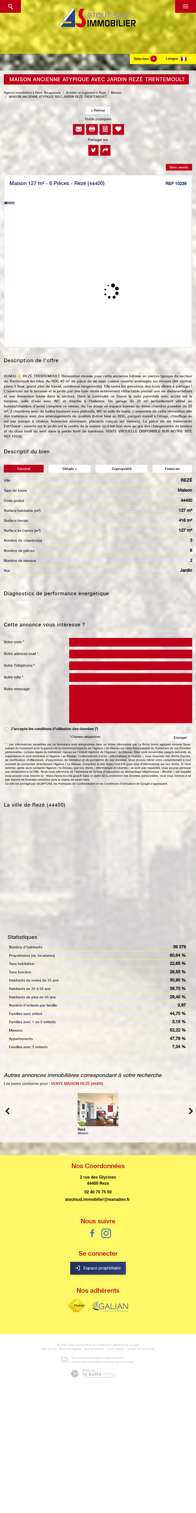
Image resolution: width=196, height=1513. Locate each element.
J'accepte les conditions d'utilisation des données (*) (54, 729)
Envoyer (180, 737)
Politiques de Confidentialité (76, 783)
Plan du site (48, 1349)
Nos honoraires (94, 1349)
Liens (110, 1349)
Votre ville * (13, 677)
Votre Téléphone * (19, 665)
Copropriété (122, 469)
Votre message (17, 688)
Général (23, 469)
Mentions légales (70, 1349)
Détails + (70, 469)
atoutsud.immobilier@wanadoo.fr (97, 1199)
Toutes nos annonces (141, 1349)
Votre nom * (14, 641)
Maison (116, 92)
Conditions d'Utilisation (120, 783)
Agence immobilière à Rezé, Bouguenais (32, 92)
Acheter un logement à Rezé (86, 92)
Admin (120, 1349)
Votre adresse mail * (21, 653)
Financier (172, 469)
